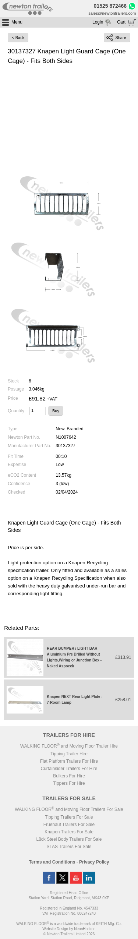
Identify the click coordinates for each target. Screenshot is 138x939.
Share (116, 37)
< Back (18, 37)
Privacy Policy (94, 862)
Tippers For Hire (69, 783)
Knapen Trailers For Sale (69, 831)
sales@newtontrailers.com (112, 13)
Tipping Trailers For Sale (69, 817)
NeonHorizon (84, 929)
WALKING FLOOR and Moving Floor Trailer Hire (69, 746)
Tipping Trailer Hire (69, 753)
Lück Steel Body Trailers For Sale (69, 839)
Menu (16, 22)
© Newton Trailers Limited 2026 (69, 934)
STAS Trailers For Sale (69, 846)
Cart (121, 22)
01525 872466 (110, 6)
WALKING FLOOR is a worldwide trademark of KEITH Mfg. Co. (68, 924)
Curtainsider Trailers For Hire (68, 768)
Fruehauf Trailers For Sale (69, 824)
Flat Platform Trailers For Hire (69, 761)
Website (55, 929)
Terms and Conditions (52, 862)
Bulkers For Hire (69, 776)
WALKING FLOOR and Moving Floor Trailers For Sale (69, 809)
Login (97, 22)
